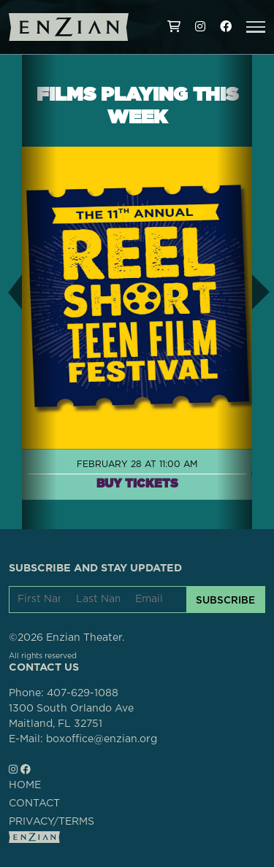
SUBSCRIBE (225, 600)
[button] (255, 27)
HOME (25, 785)
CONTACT (34, 803)
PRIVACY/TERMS (51, 822)
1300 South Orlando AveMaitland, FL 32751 (71, 716)
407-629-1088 (82, 693)
